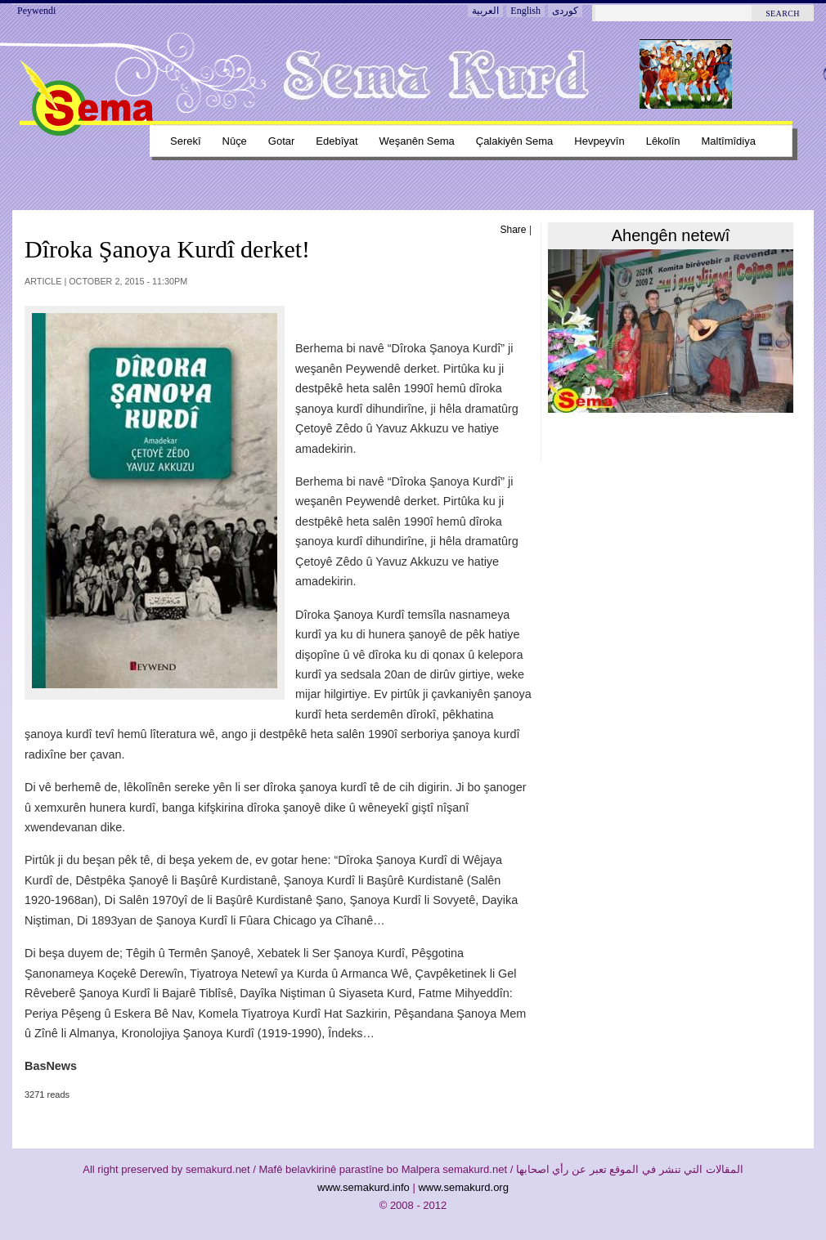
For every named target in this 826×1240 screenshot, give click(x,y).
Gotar (281, 141)
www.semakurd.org (463, 1187)
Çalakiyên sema (515, 141)
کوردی (565, 10)
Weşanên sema (417, 141)
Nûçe (234, 141)
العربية (485, 10)
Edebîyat (336, 141)
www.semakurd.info (363, 1187)
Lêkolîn (663, 141)
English (525, 10)
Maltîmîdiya (729, 141)
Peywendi (36, 10)
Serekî (185, 141)
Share (514, 229)
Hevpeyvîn (599, 141)
